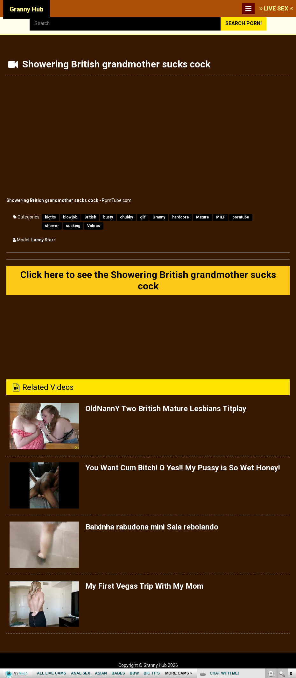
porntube (240, 217)
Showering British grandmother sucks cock (52, 200)
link (290, 579)
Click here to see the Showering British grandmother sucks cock (148, 280)
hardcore (180, 217)
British (90, 217)
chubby (126, 217)
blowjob (70, 217)
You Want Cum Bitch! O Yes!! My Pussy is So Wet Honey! (182, 467)
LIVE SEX (276, 8)
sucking (73, 226)
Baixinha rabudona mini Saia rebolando (151, 526)
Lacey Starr (43, 239)
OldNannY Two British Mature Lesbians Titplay (165, 408)
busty (108, 217)
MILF (220, 217)
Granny (158, 217)
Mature (202, 217)
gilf (142, 217)
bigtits (50, 217)
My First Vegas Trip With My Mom (144, 586)
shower (52, 226)
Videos (93, 226)
